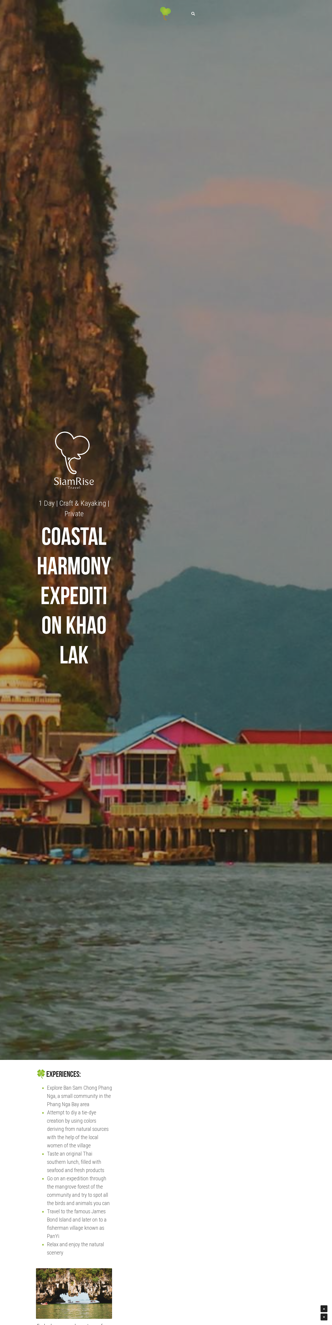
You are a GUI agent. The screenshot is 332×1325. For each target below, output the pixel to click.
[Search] (193, 11)
